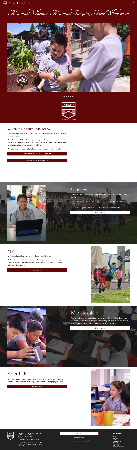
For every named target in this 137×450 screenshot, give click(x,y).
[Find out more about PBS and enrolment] (37, 153)
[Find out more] (100, 212)
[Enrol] (79, 433)
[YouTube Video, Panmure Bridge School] (105, 140)
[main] (37, 138)
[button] (134, 3)
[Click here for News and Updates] (37, 160)
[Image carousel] (68, 60)
